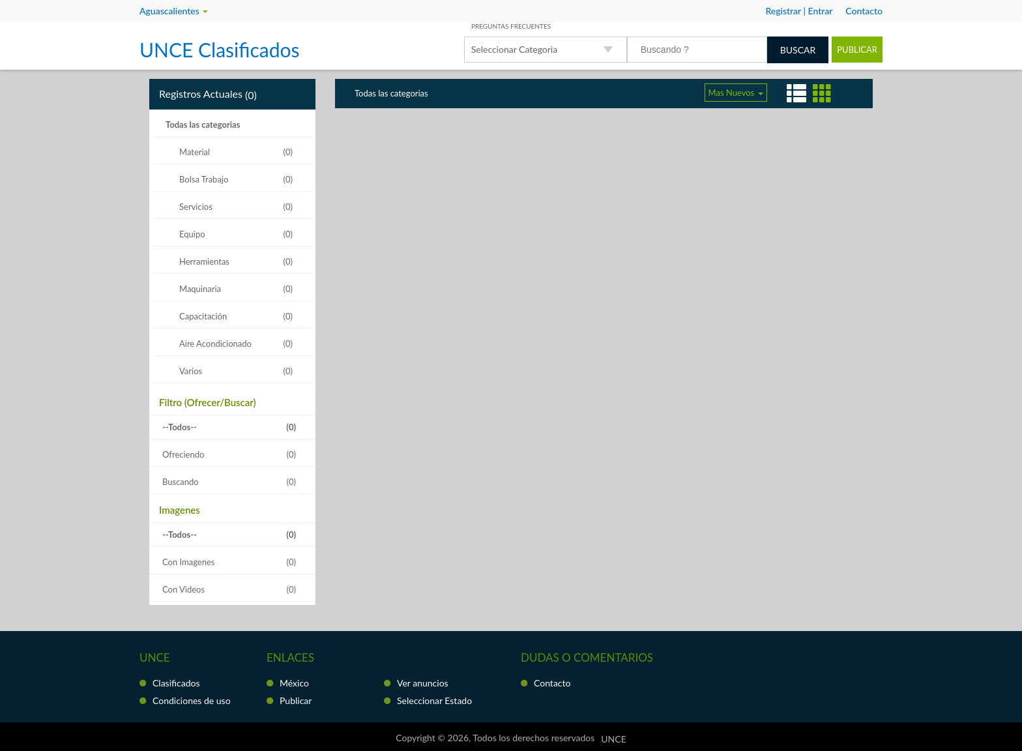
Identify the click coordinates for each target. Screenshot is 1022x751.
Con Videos (183, 589)
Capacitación (204, 316)
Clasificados (176, 682)
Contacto (552, 682)
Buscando (180, 482)
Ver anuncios (422, 682)
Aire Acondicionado (216, 343)
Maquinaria (201, 289)
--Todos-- (179, 427)
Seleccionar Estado (434, 700)
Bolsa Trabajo (205, 179)
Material (195, 152)
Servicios (196, 206)
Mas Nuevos (735, 92)
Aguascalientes (173, 10)
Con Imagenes (188, 562)
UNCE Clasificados (219, 49)
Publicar (857, 49)
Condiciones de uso (192, 700)
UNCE (613, 738)
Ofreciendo (183, 454)
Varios (192, 371)
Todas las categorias (203, 124)
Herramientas (205, 261)
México (294, 682)
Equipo (193, 234)
